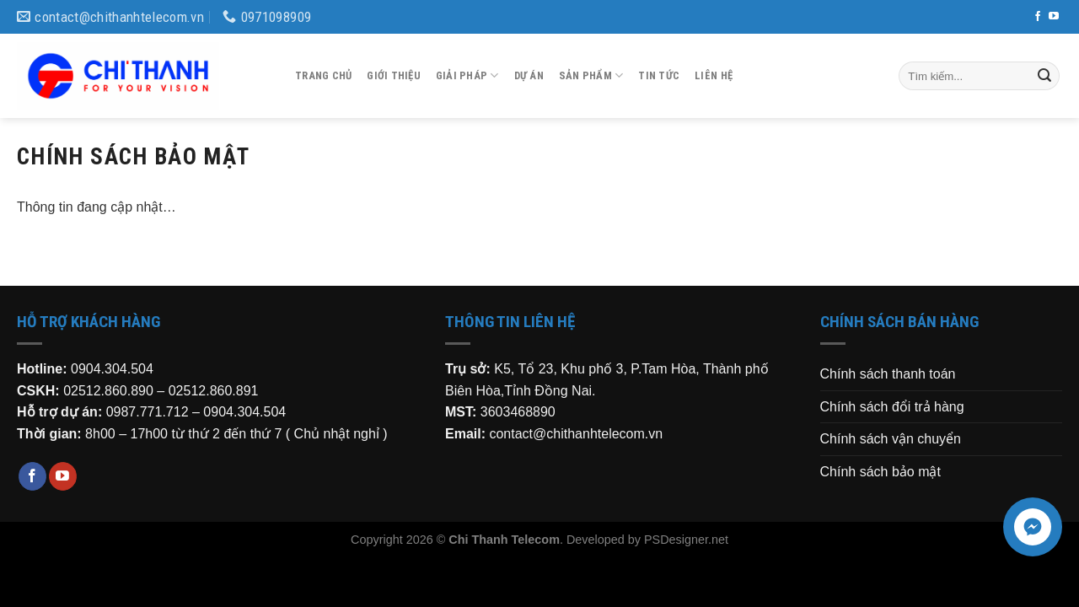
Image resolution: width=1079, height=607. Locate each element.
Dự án (529, 75)
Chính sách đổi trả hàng (892, 407)
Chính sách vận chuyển (890, 439)
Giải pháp (467, 75)
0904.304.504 (112, 369)
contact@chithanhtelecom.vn (576, 434)
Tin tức (658, 75)
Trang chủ (323, 75)
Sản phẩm (591, 75)
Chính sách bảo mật (880, 472)
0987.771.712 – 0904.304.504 (196, 412)
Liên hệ (714, 75)
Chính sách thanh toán (888, 374)
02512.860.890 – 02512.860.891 (160, 391)
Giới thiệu (394, 75)
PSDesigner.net (686, 539)
